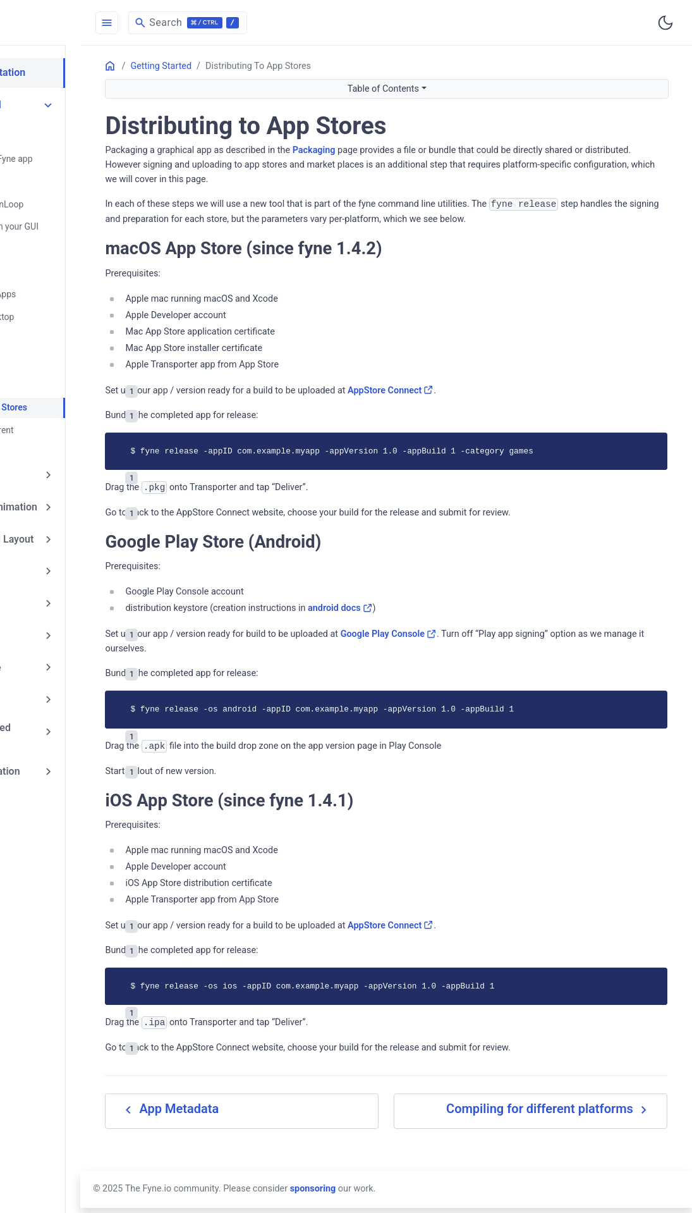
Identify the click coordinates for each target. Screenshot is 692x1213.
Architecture (55, 661)
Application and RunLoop (82, 198)
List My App (53, 761)
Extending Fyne (61, 630)
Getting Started (61, 103)
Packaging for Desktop (78, 305)
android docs (449, 623)
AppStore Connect (500, 405)
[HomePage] (95, 23)
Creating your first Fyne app (87, 155)
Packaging (422, 150)
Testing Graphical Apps (78, 284)
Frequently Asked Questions (66, 695)
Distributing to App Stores (84, 391)
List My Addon (59, 792)
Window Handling (67, 241)
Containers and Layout (77, 506)
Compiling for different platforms (97, 413)
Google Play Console (497, 649)
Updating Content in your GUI (90, 219)
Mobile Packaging (68, 327)
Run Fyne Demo (64, 176)
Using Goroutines (67, 262)
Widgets (45, 537)
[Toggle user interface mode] (665, 22)
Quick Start (55, 133)
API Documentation (70, 730)
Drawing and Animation (79, 475)
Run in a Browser (66, 348)
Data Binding (55, 599)
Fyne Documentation (73, 72)
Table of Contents (437, 88)
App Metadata (61, 370)
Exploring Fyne (60, 444)
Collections (52, 568)
